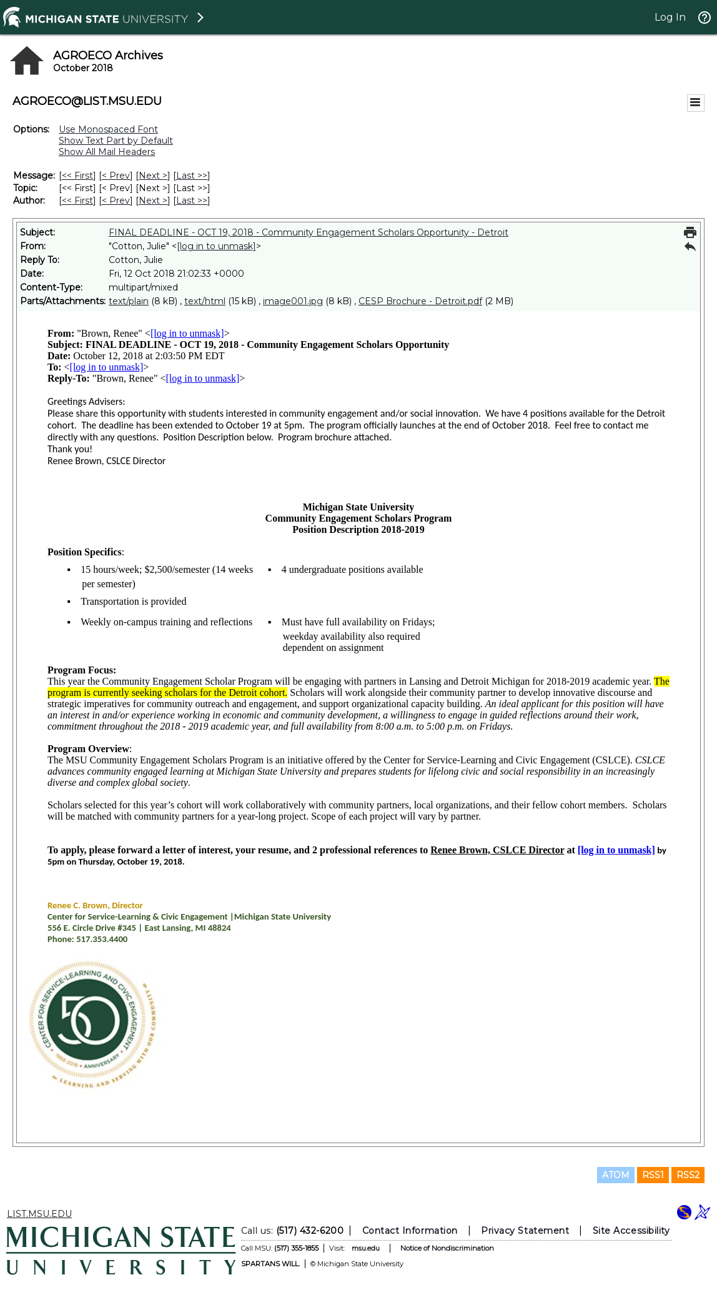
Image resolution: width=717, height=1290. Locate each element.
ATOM (616, 1175)
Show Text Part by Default (116, 140)
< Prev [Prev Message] (116, 175)
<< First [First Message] (77, 175)
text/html (204, 301)
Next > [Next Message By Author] (153, 200)
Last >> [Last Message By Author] (191, 200)
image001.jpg (293, 301)
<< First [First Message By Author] (77, 200)
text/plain (129, 301)
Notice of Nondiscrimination (447, 1248)
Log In (670, 17)
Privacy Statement (525, 1230)
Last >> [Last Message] (191, 175)
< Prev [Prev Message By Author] (116, 200)
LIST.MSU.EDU (39, 1213)
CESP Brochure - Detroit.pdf (420, 301)
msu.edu (366, 1248)
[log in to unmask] (216, 246)
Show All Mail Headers (107, 151)
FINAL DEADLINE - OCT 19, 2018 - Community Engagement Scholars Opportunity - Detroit (308, 232)
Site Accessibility (631, 1230)
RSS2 (688, 1175)
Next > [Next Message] (153, 175)
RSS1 (653, 1175)
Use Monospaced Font (108, 129)
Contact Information (410, 1230)
